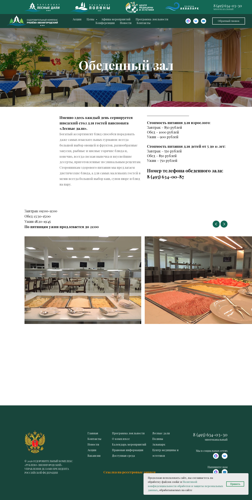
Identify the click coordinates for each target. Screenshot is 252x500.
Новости (125, 23)
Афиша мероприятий (115, 19)
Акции (77, 19)
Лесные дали (161, 433)
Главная (93, 433)
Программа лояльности (152, 19)
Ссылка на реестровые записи (129, 472)
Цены (91, 19)
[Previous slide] (216, 224)
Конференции (105, 23)
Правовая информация (127, 450)
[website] (188, 21)
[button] (228, 21)
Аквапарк (158, 444)
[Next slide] (223, 224)
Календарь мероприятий (129, 444)
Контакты (143, 23)
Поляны (157, 439)
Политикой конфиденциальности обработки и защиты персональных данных (185, 486)
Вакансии (94, 455)
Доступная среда (123, 455)
